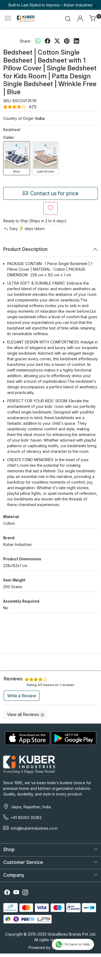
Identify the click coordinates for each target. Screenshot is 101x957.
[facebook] (47, 41)
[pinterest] (67, 41)
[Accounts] (80, 18)
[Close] (95, 6)
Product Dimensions (22, 559)
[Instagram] (25, 893)
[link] (68, 18)
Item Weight (14, 580)
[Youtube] (16, 893)
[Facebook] (7, 893)
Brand (8, 537)
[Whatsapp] (38, 41)
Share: (25, 41)
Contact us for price (51, 193)
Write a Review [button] (21, 695)
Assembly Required (21, 601)
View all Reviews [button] (25, 714)
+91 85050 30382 (26, 817)
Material (11, 516)
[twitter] (57, 41)
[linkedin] (76, 41)
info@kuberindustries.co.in (34, 828)
